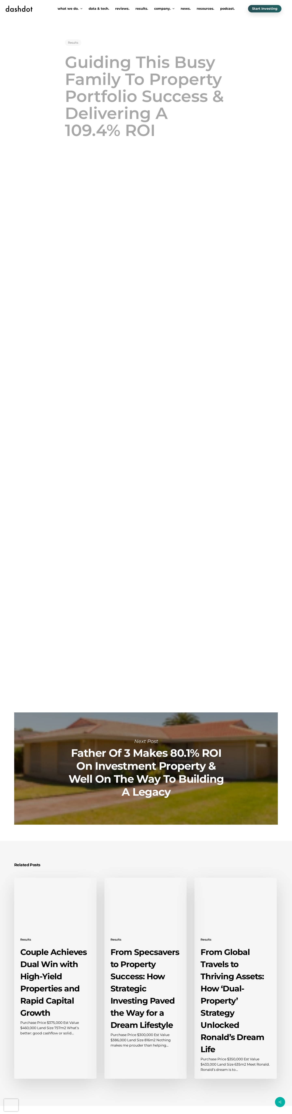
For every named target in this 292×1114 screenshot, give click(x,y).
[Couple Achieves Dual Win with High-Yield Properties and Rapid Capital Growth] (55, 978)
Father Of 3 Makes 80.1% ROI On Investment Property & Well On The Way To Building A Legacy (146, 768)
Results (73, 38)
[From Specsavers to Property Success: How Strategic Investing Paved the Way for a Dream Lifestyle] (145, 978)
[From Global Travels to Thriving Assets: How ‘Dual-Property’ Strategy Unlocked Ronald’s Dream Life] (235, 978)
